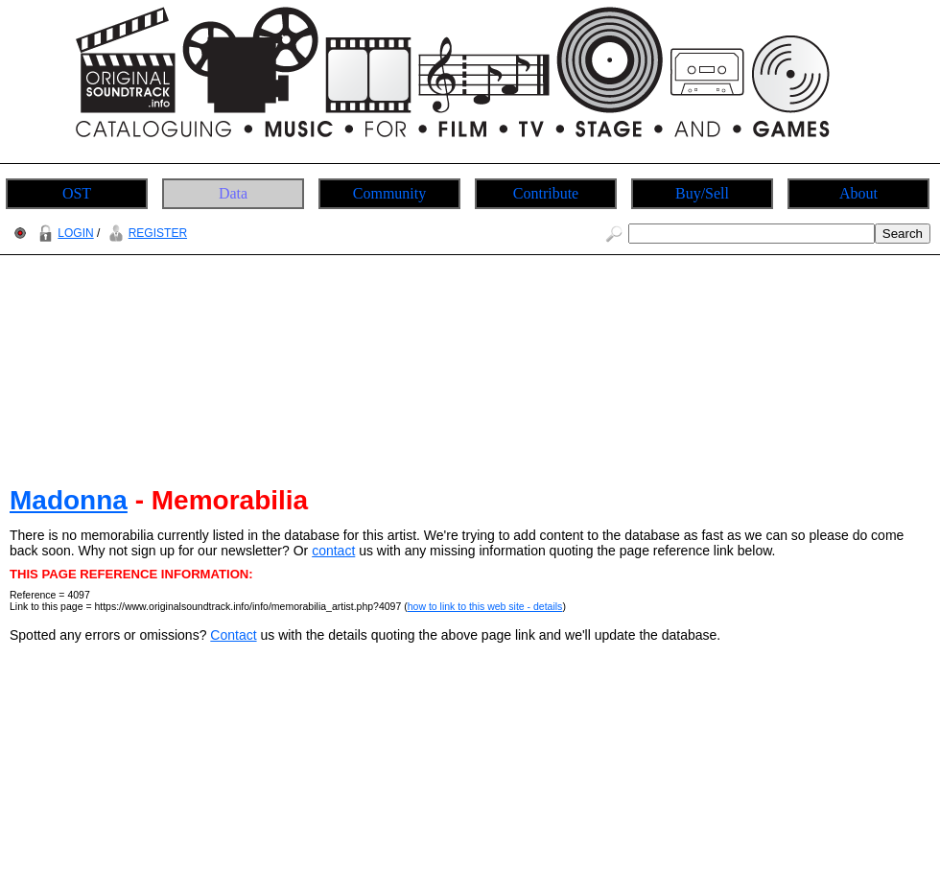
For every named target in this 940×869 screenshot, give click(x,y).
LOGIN (63, 233)
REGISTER (145, 233)
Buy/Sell (702, 193)
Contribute (545, 193)
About (858, 193)
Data (233, 193)
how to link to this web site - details (485, 606)
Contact (233, 635)
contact (333, 550)
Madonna (69, 500)
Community (389, 193)
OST (76, 193)
